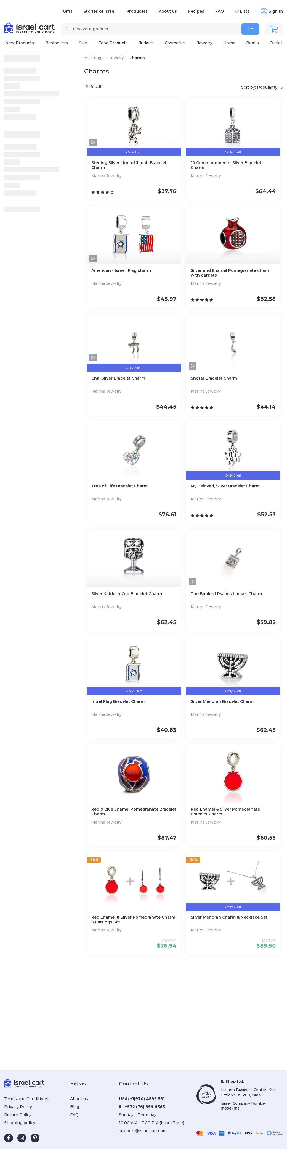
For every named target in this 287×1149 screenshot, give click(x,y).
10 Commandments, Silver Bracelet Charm (226, 165)
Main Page (94, 58)
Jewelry (117, 58)
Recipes (196, 11)
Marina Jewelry (107, 175)
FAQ (219, 11)
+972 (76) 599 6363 (145, 1106)
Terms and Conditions (26, 1098)
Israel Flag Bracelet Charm (118, 701)
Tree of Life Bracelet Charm (119, 486)
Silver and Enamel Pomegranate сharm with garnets (230, 273)
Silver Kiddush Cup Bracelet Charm (126, 593)
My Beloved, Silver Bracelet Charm (225, 486)
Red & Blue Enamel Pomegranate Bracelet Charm (133, 811)
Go (250, 29)
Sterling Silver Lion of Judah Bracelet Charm (129, 165)
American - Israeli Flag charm (121, 270)
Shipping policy (19, 1122)
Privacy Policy (18, 1106)
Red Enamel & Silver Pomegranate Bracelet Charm (225, 811)
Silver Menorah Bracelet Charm (222, 701)
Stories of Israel (99, 11)
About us (168, 11)
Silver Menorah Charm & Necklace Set (229, 917)
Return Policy (17, 1114)
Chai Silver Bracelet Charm (118, 378)
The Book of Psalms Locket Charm (226, 593)
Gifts (68, 11)
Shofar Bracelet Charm (214, 378)
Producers (137, 11)
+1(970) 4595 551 (147, 1098)
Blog (74, 1106)
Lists (244, 11)
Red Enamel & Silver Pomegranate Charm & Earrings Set (133, 919)
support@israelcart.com (143, 1130)
